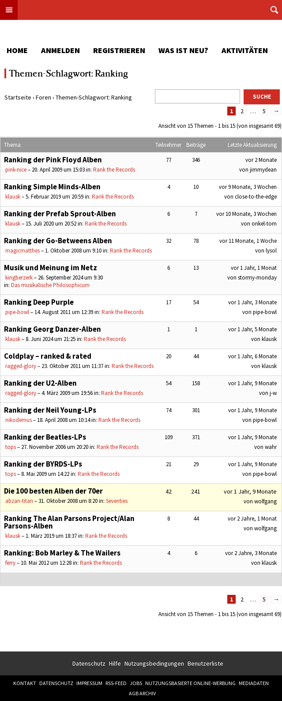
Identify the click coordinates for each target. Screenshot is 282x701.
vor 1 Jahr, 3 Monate (252, 302)
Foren (43, 97)
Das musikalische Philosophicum (50, 285)
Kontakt (24, 683)
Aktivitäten (245, 50)
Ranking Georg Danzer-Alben (52, 329)
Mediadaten (254, 683)
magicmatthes (22, 250)
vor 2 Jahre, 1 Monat (252, 518)
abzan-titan (19, 501)
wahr (271, 447)
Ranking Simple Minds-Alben (52, 187)
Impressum (89, 683)
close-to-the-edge (256, 196)
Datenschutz (88, 663)
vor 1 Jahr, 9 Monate (252, 383)
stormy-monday (257, 277)
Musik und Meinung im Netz (50, 267)
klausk (12, 196)
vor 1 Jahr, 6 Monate (252, 356)
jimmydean (263, 169)
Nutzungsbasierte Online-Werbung (190, 683)
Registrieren (119, 50)
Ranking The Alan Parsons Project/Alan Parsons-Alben (69, 522)
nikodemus (18, 420)
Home (17, 50)
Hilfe (115, 663)
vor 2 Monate (261, 160)
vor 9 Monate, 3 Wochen (248, 187)
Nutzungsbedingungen (154, 663)
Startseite (17, 97)
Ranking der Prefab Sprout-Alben (60, 213)
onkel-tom (264, 223)
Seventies (117, 501)
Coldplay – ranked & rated (47, 356)
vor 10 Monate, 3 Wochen (246, 214)
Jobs (136, 683)
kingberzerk (19, 277)
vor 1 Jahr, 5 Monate (252, 329)
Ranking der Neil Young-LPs (50, 410)
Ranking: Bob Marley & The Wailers (62, 553)
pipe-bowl (17, 312)
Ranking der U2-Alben (40, 383)
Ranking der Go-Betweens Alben (58, 240)
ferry (10, 563)
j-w (273, 393)
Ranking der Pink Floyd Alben (53, 160)
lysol (271, 250)
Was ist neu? (183, 50)
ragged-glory (20, 366)
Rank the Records (114, 169)
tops (10, 447)
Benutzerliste (205, 663)
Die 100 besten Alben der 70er (53, 491)
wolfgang (265, 501)
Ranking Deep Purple (39, 302)
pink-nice (15, 169)
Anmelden (60, 50)
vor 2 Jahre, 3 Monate (251, 553)
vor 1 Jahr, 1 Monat (254, 268)
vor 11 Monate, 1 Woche (248, 241)
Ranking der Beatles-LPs (45, 437)
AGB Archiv (142, 693)
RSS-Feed (116, 683)
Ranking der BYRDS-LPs (43, 464)
